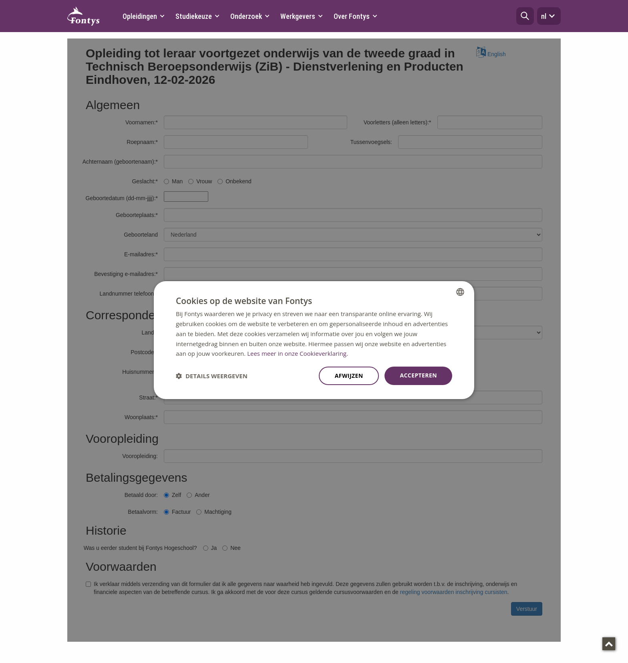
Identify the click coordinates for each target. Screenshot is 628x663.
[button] (525, 16)
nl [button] (549, 16)
